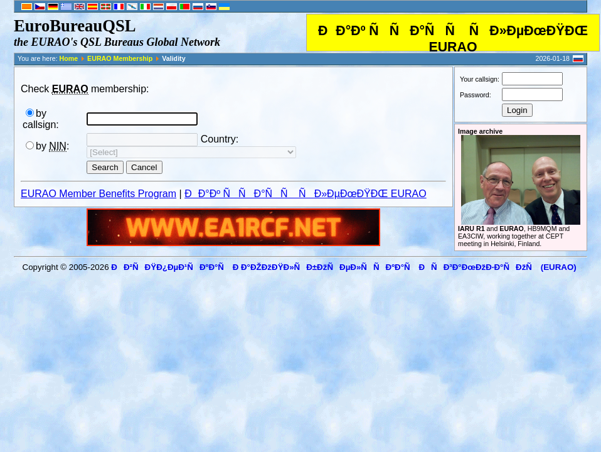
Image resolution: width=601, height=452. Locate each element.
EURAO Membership (119, 58)
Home (69, 58)
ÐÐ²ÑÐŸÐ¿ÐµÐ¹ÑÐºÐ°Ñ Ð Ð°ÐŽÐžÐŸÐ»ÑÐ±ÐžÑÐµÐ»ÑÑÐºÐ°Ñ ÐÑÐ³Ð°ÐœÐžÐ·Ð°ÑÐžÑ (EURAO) (343, 267)
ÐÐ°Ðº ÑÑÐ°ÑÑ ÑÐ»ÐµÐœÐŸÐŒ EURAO (305, 193)
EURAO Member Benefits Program (98, 193)
